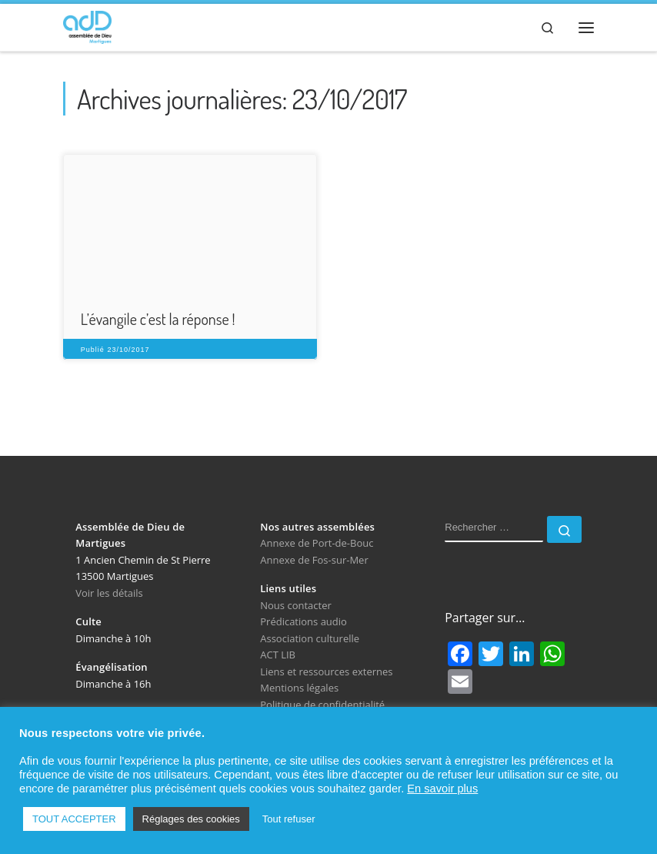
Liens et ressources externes (326, 673)
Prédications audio (303, 624)
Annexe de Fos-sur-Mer (314, 561)
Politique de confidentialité (322, 706)
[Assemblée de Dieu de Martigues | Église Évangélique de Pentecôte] (89, 25)
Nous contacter (296, 607)
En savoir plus (442, 788)
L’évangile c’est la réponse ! (158, 320)
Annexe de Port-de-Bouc (316, 545)
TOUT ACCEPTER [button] (74, 819)
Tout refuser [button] (288, 819)
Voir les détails (109, 594)
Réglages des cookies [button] (191, 819)
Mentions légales (299, 689)
